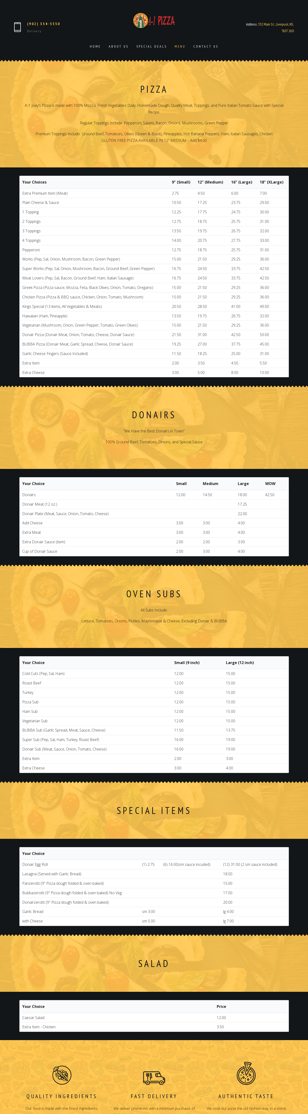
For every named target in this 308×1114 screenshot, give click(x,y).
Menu (180, 46)
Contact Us (205, 46)
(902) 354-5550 (43, 23)
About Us (119, 46)
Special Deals (151, 46)
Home (95, 46)
